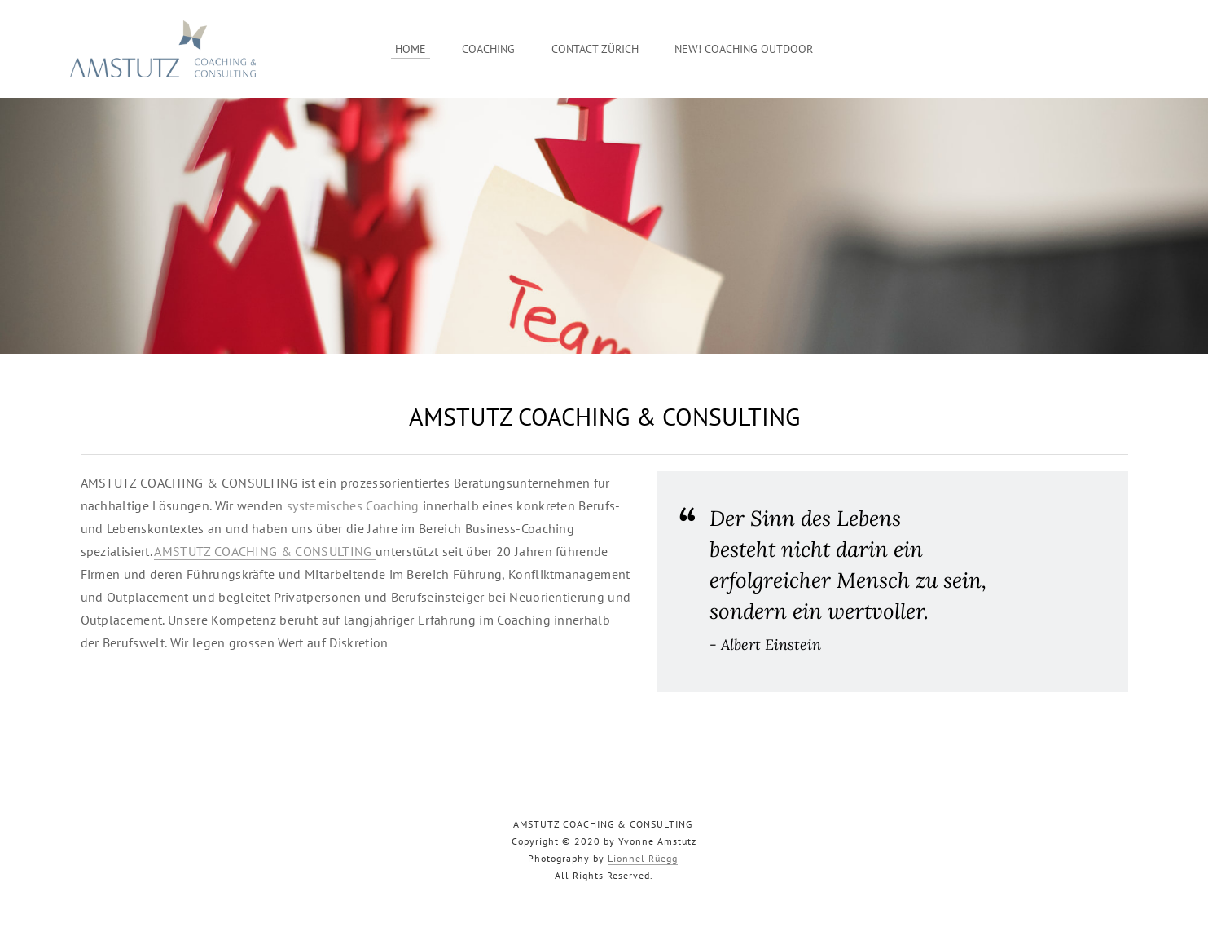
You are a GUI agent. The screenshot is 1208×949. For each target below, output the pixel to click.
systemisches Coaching (353, 505)
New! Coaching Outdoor (743, 49)
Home (410, 49)
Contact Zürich (595, 49)
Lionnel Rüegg (643, 858)
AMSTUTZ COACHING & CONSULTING (265, 551)
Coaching (488, 49)
